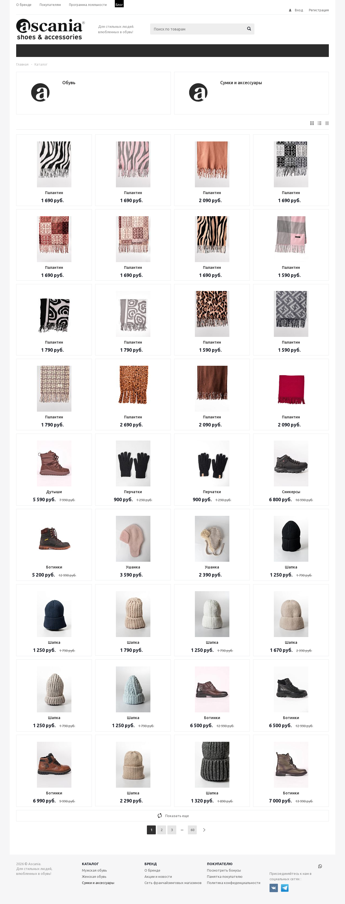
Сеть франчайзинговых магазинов (173, 883)
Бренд (150, 864)
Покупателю (220, 864)
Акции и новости (158, 876)
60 (192, 830)
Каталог (90, 864)
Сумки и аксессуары (98, 883)
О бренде (152, 870)
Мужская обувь (94, 870)
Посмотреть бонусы (224, 870)
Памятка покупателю (225, 876)
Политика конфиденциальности (233, 883)
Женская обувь (94, 876)
